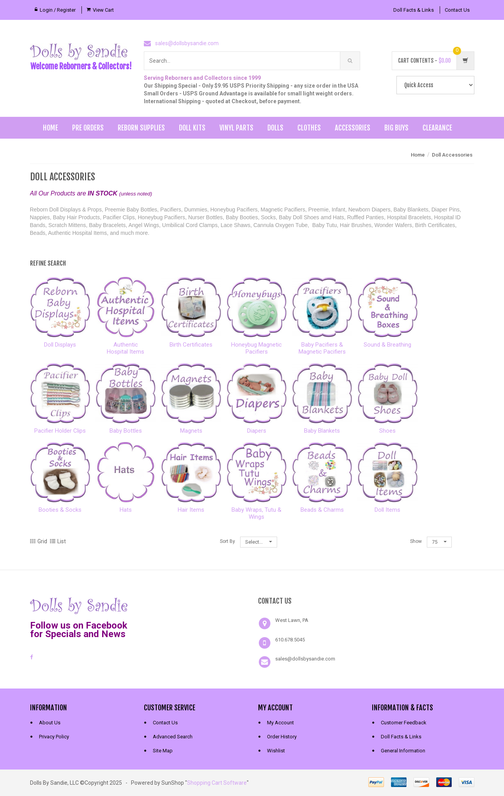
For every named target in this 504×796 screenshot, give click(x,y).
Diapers (256, 430)
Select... (258, 542)
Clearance (437, 127)
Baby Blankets (322, 430)
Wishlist (276, 751)
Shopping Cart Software (217, 783)
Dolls (275, 127)
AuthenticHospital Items (125, 348)
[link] (194, 604)
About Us (49, 723)
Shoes (387, 430)
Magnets (191, 430)
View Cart (103, 10)
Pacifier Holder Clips (60, 430)
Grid (38, 541)
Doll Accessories (452, 155)
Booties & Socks (60, 509)
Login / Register (58, 10)
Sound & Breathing (387, 344)
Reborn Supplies (141, 127)
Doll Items (387, 509)
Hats (126, 509)
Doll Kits (192, 127)
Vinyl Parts (236, 127)
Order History (282, 737)
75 (439, 542)
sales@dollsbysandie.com (187, 43)
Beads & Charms (322, 509)
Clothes (309, 127)
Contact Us (457, 10)
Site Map (163, 751)
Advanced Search (173, 737)
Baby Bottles (126, 430)
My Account (280, 723)
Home (50, 127)
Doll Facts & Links (413, 10)
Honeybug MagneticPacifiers (256, 348)
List (58, 541)
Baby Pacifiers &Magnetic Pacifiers (322, 348)
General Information (403, 751)
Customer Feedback (403, 723)
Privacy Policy (54, 737)
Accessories (352, 127)
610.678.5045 (290, 640)
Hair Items (191, 509)
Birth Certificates (191, 344)
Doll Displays (60, 344)
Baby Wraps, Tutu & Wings (256, 513)
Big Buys (396, 127)
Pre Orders (88, 127)
